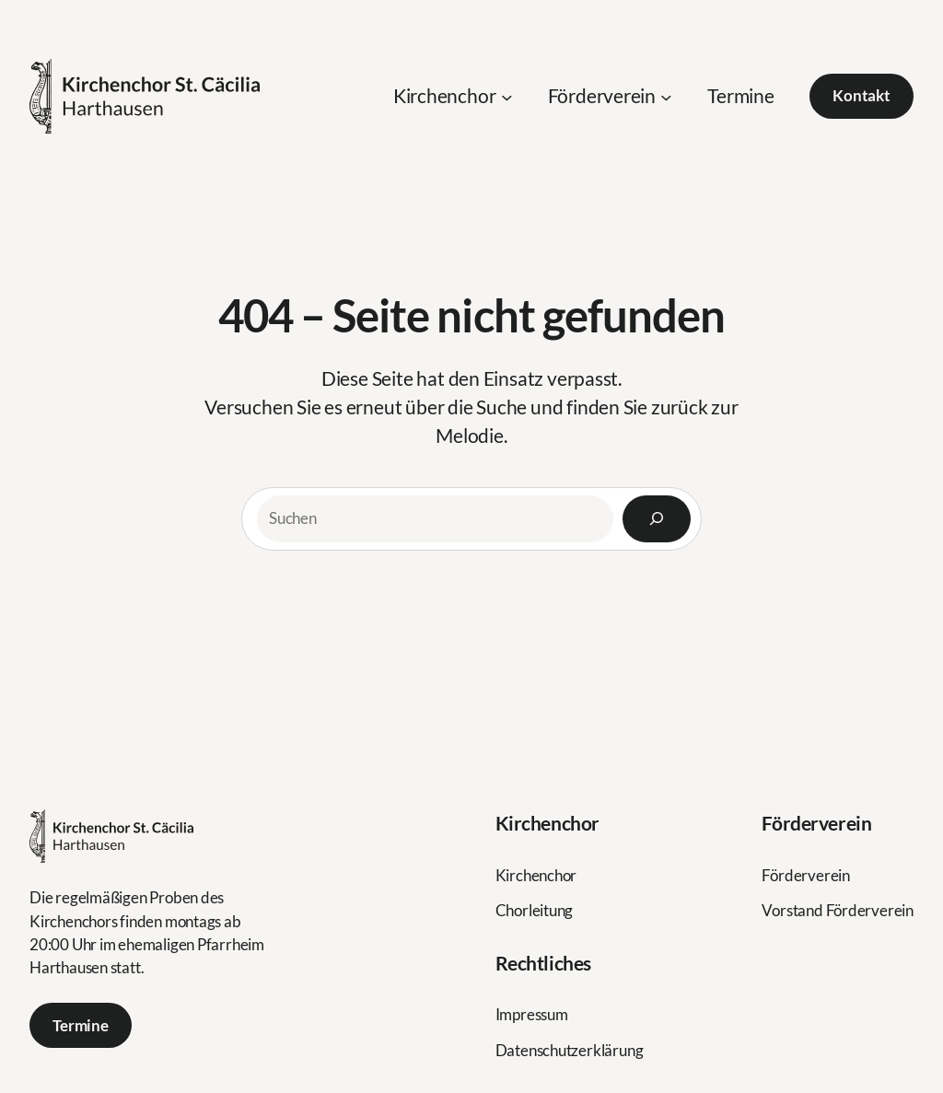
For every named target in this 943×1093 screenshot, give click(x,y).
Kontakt (861, 95)
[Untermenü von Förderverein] (666, 96)
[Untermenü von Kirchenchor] (507, 96)
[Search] (657, 518)
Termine (80, 1025)
